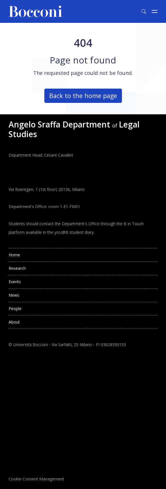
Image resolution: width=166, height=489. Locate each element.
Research (17, 268)
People (15, 308)
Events (15, 281)
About (14, 322)
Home (14, 255)
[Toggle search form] (143, 11)
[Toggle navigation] (154, 11)
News (14, 295)
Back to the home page (83, 95)
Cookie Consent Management (36, 479)
